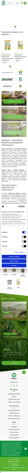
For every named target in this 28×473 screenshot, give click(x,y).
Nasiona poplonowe (14, 416)
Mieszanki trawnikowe (14, 394)
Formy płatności (14, 435)
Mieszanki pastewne (14, 410)
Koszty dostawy (14, 432)
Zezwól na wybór (13, 261)
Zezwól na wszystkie (14, 256)
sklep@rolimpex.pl (15, 461)
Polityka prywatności (14, 429)
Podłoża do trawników (14, 402)
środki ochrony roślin (7, 200)
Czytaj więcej (14, 363)
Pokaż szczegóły (18, 252)
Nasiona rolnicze (14, 413)
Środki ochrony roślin (14, 399)
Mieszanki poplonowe (14, 418)
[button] (7, 26)
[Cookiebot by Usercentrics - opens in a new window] (20, 206)
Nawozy (14, 396)
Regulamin (14, 427)
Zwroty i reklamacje (14, 437)
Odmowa (14, 265)
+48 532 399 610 (15, 459)
